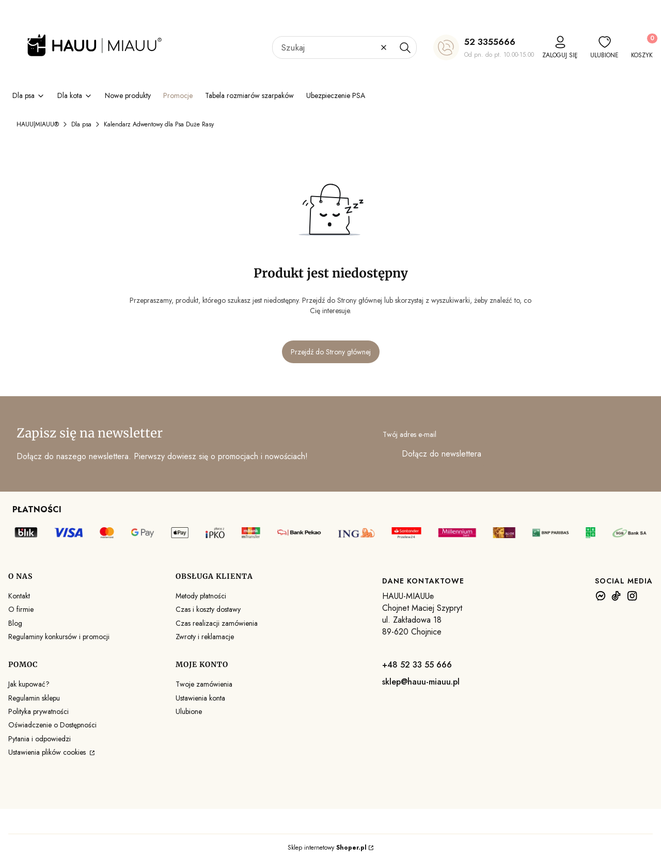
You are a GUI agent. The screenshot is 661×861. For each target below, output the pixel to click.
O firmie (21, 609)
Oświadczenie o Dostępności (52, 725)
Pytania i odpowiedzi (39, 739)
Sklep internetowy (327, 847)
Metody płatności (201, 596)
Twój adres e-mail (409, 434)
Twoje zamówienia (204, 684)
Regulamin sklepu (34, 698)
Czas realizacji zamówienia (217, 623)
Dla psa (81, 124)
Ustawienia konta (200, 698)
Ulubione (189, 711)
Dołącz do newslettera (441, 454)
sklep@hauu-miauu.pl (421, 682)
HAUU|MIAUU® (38, 124)
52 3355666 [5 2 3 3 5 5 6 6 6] (489, 42)
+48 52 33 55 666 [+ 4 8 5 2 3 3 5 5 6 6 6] (417, 665)
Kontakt (19, 596)
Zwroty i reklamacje (205, 636)
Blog (15, 623)
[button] (405, 47)
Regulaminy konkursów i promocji (58, 636)
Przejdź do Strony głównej (331, 352)
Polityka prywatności (38, 711)
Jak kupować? (29, 684)
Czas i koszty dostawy (208, 609)
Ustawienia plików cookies (48, 752)
